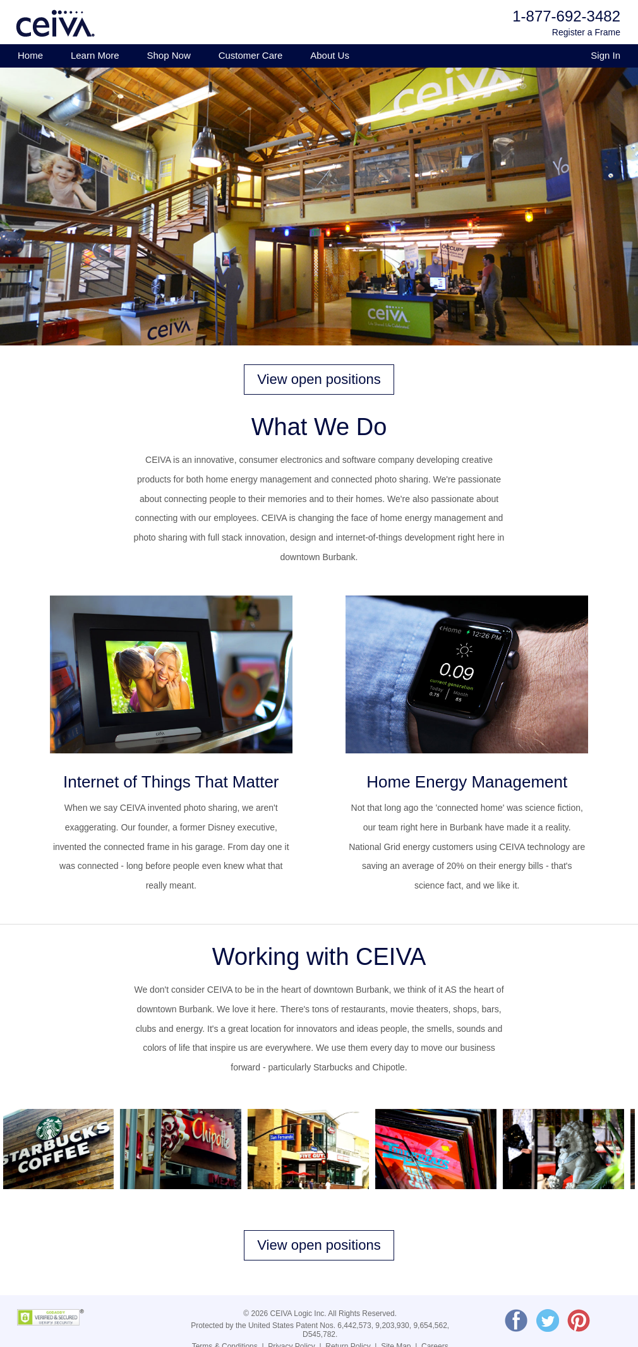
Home (30, 55)
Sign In (605, 55)
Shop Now (169, 55)
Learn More (95, 55)
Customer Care (251, 55)
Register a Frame (586, 32)
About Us (329, 55)
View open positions (318, 379)
